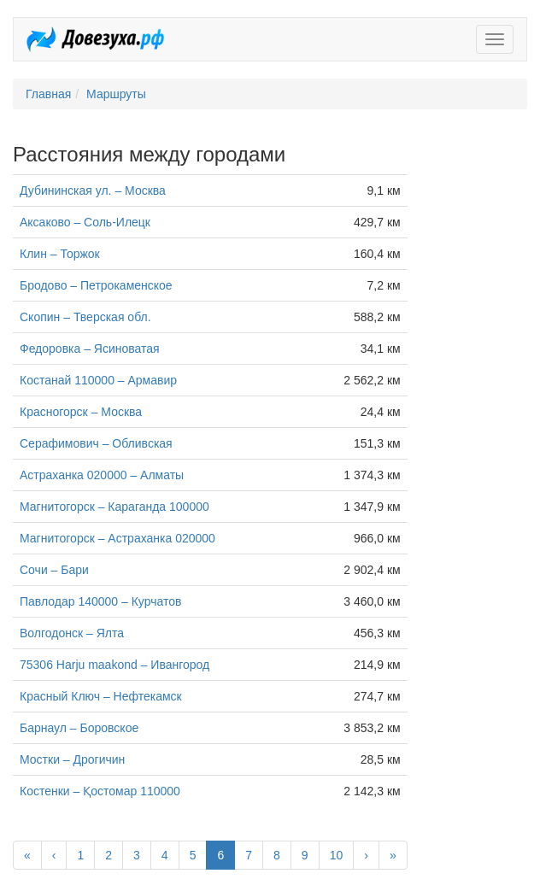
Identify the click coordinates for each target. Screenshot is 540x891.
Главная (48, 94)
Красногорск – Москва (81, 412)
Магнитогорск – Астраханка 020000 (117, 538)
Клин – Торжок (60, 254)
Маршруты (116, 94)
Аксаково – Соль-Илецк (85, 222)
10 (336, 855)
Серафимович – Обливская (96, 443)
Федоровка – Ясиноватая (90, 348)
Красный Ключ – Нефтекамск (101, 696)
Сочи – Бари (54, 570)
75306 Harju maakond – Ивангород (114, 664)
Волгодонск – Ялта (72, 633)
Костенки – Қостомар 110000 (100, 791)
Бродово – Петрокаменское (96, 285)
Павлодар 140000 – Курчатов (100, 601)
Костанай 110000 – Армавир (98, 380)
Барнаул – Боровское (79, 728)
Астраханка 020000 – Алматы (102, 475)
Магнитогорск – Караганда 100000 (114, 506)
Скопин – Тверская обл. (85, 317)
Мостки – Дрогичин (72, 759)
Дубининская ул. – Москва (93, 190)
